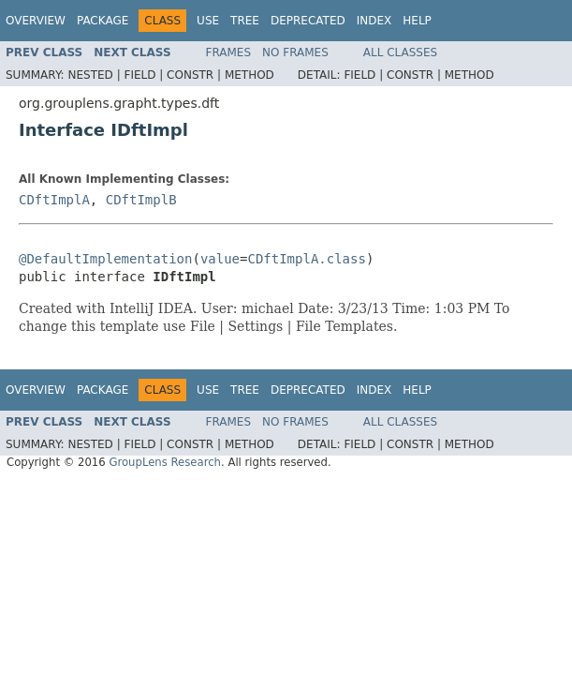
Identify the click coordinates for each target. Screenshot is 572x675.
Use (208, 20)
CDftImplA (54, 199)
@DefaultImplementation (105, 258)
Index (374, 20)
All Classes (400, 52)
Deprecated (308, 20)
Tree (244, 20)
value (220, 258)
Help (417, 20)
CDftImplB (141, 199)
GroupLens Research (165, 462)
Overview (36, 20)
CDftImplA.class (306, 258)
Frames (229, 52)
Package (102, 20)
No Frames (295, 52)
